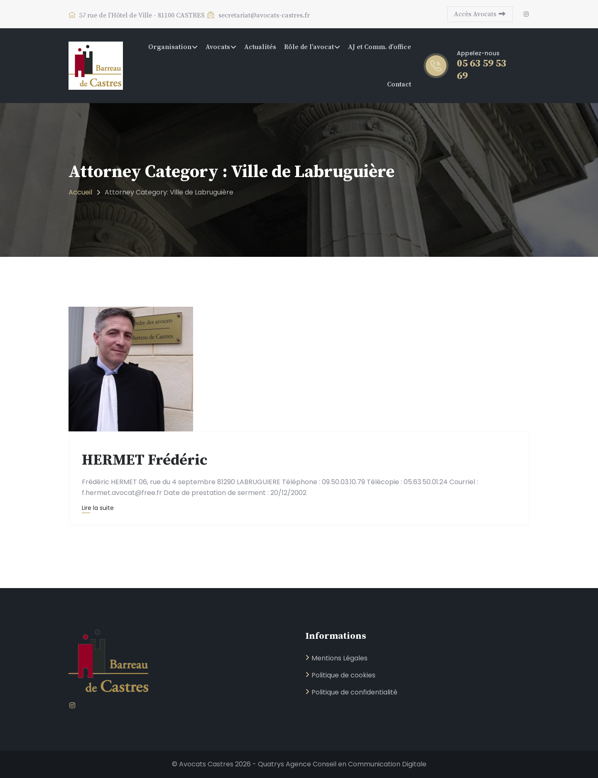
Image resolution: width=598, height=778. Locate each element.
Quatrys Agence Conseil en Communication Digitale (342, 764)
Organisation (169, 47)
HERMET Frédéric (145, 460)
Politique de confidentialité (354, 692)
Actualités (260, 47)
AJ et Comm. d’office (379, 47)
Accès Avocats (480, 14)
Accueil (80, 192)
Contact (399, 84)
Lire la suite (98, 508)
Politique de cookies (343, 675)
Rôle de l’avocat (309, 47)
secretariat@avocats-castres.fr (258, 15)
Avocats (218, 47)
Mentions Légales (339, 658)
